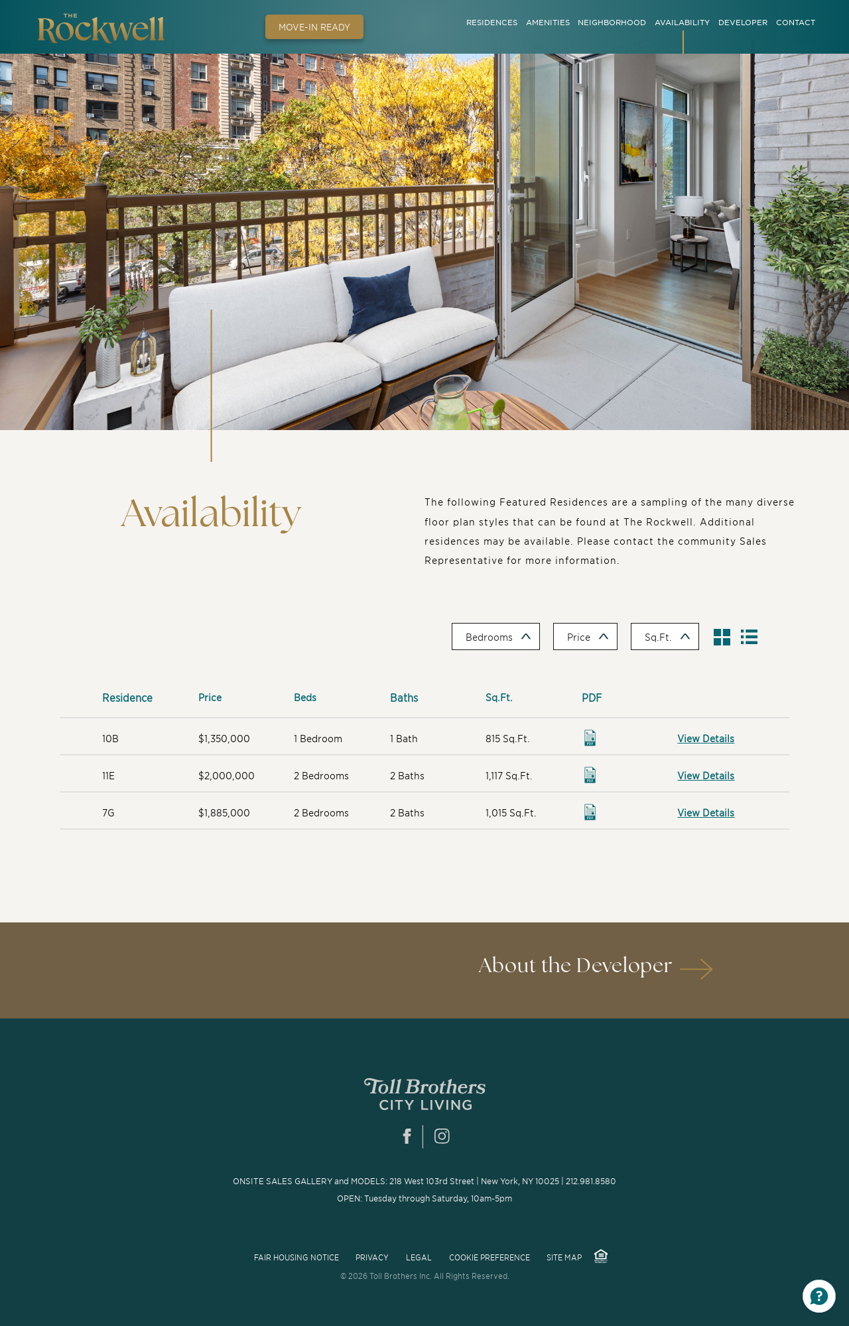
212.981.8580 (591, 1181)
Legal (419, 1257)
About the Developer (576, 966)
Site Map (564, 1257)
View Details (705, 738)
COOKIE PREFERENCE (489, 1257)
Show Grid (725, 641)
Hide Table (755, 640)
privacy (372, 1257)
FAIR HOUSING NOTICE (296, 1257)
